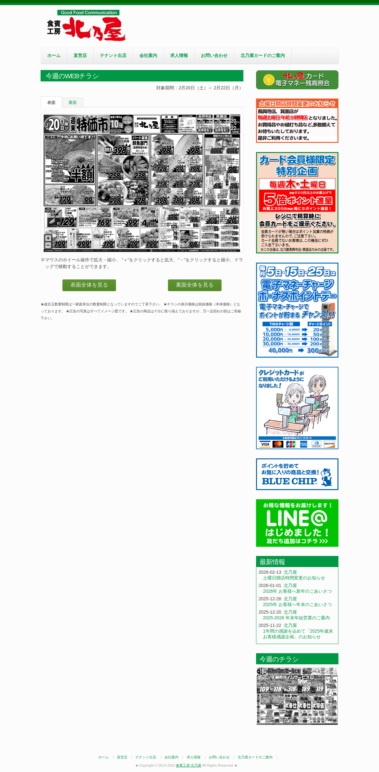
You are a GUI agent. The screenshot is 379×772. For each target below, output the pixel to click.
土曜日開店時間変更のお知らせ (294, 577)
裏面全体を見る (195, 285)
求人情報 (179, 55)
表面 (51, 102)
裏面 (72, 102)
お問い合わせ (214, 55)
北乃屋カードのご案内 (263, 55)
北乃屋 (290, 572)
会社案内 (148, 55)
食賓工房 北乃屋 (88, 25)
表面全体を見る (89, 285)
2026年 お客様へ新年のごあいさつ (297, 591)
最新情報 (272, 561)
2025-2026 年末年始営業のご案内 (296, 617)
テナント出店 (113, 55)
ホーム (54, 55)
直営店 (80, 55)
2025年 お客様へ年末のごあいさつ (297, 604)
